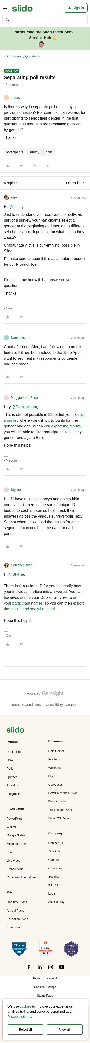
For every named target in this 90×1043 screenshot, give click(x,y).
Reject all (25, 1029)
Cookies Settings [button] (45, 987)
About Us (54, 851)
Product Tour (15, 751)
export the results (66, 426)
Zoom (10, 852)
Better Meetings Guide (63, 793)
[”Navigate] (15, 730)
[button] (5, 9)
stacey (15, 97)
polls (49, 152)
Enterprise (13, 927)
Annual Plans (15, 910)
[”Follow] (28, 970)
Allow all (65, 1029)
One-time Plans (17, 902)
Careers (53, 860)
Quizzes (12, 777)
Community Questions (23, 56)
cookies (25, 1006)
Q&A (10, 760)
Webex (11, 827)
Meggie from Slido (24, 398)
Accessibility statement (61, 705)
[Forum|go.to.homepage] (22, 8)
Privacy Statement (45, 978)
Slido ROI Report (59, 818)
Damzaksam (20, 337)
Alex (14, 197)
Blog (51, 776)
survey (34, 152)
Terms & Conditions (26, 705)
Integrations (14, 794)
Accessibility (56, 902)
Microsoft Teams (17, 844)
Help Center (56, 751)
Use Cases (55, 784)
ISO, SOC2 (55, 885)
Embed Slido (15, 869)
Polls (10, 768)
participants (14, 152)
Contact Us (55, 843)
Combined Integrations (21, 877)
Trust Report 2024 (60, 810)
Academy (54, 759)
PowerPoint (14, 818)
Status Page (45, 995)
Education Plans (17, 919)
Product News (57, 801)
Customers (55, 868)
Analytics (12, 785)
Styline (16, 490)
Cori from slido (21, 565)
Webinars (54, 768)
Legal (52, 893)
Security (53, 876)
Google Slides (16, 835)
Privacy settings (19, 1016)
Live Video (13, 860)
